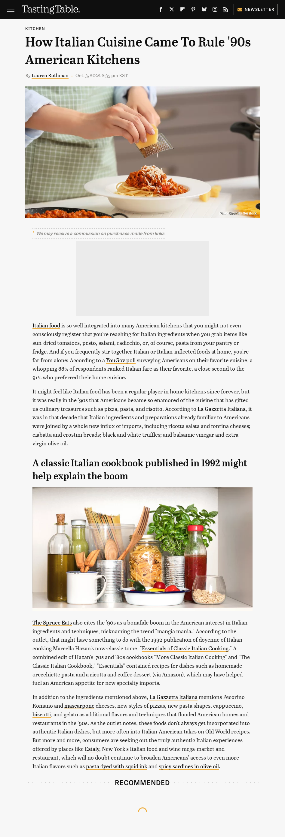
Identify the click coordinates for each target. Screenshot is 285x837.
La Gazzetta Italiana (222, 408)
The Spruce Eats (52, 622)
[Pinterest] (193, 10)
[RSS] (226, 10)
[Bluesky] (204, 10)
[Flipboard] (182, 10)
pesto (89, 342)
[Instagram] (215, 10)
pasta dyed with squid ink (116, 766)
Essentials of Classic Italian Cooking (185, 648)
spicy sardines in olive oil (189, 766)
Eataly (92, 748)
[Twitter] (172, 10)
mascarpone (79, 705)
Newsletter (255, 9)
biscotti (41, 714)
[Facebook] (161, 10)
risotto (154, 408)
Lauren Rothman (50, 75)
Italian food (46, 325)
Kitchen (35, 28)
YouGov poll (121, 360)
